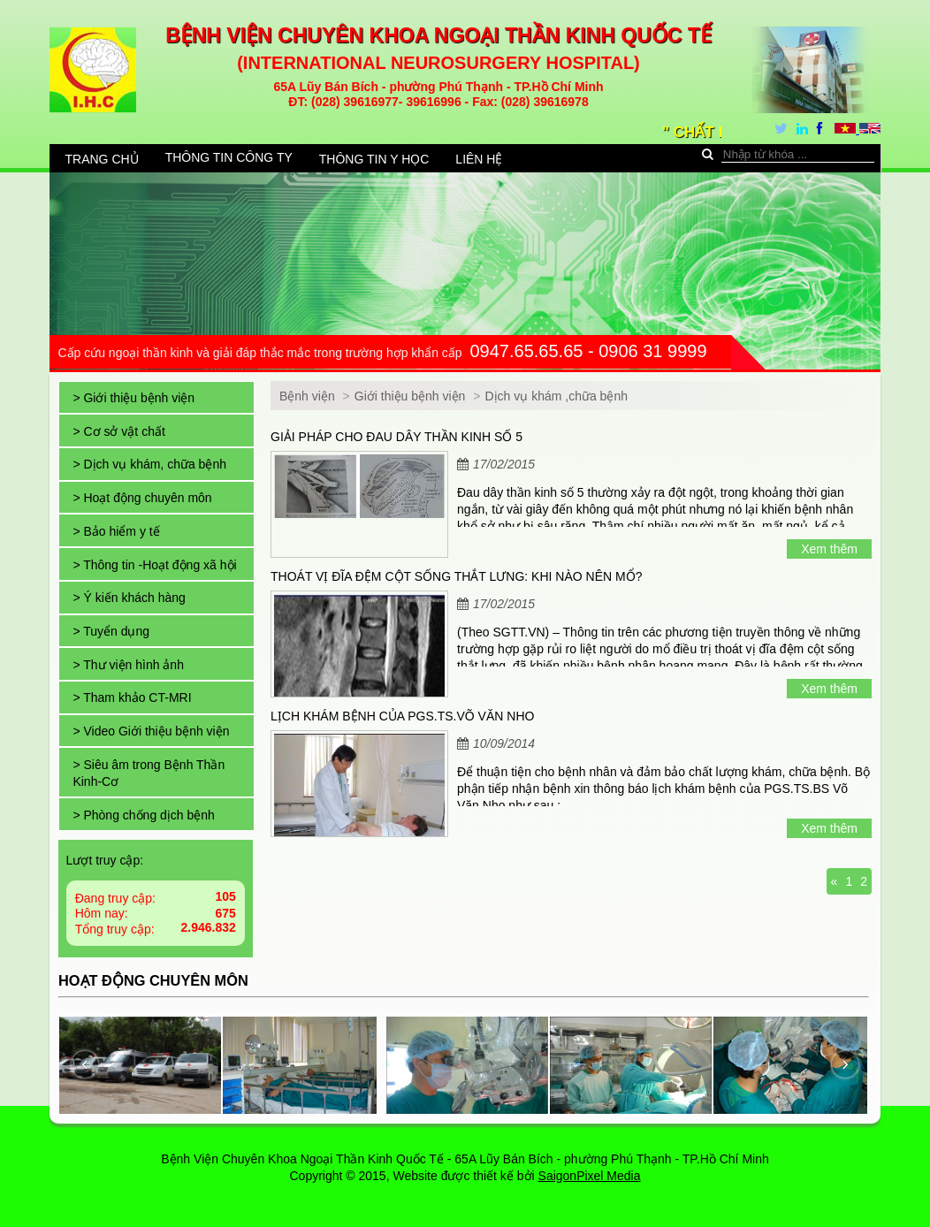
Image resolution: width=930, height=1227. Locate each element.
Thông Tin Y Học (374, 159)
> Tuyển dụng (110, 631)
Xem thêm (829, 549)
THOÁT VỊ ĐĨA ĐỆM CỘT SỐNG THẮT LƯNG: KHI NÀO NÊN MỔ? (456, 576)
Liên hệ (478, 159)
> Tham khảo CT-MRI (131, 697)
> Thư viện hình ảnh (128, 665)
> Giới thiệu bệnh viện (133, 398)
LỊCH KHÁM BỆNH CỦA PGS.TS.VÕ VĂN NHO (402, 716)
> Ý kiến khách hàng (128, 598)
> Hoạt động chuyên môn (141, 498)
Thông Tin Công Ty (229, 157)
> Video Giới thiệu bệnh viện (150, 731)
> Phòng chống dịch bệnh (143, 815)
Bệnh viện (307, 396)
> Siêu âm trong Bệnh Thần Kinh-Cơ (148, 773)
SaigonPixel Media (589, 1176)
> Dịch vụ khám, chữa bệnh (149, 464)
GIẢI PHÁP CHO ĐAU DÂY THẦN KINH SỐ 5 (396, 437)
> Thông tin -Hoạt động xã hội (154, 565)
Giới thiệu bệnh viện (411, 396)
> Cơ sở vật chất (118, 431)
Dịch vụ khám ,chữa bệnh (556, 396)
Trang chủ (102, 159)
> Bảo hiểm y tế (115, 531)
